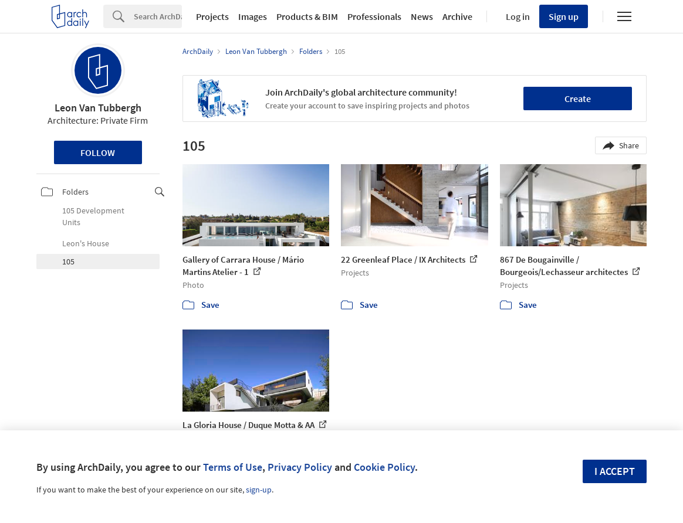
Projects (212, 16)
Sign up (564, 16)
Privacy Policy (300, 467)
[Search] (158, 16)
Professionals (374, 16)
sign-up (259, 489)
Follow (97, 152)
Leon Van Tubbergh (98, 107)
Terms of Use (232, 467)
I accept (614, 471)
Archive (457, 16)
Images (252, 16)
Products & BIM (307, 16)
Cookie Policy (384, 467)
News (422, 16)
